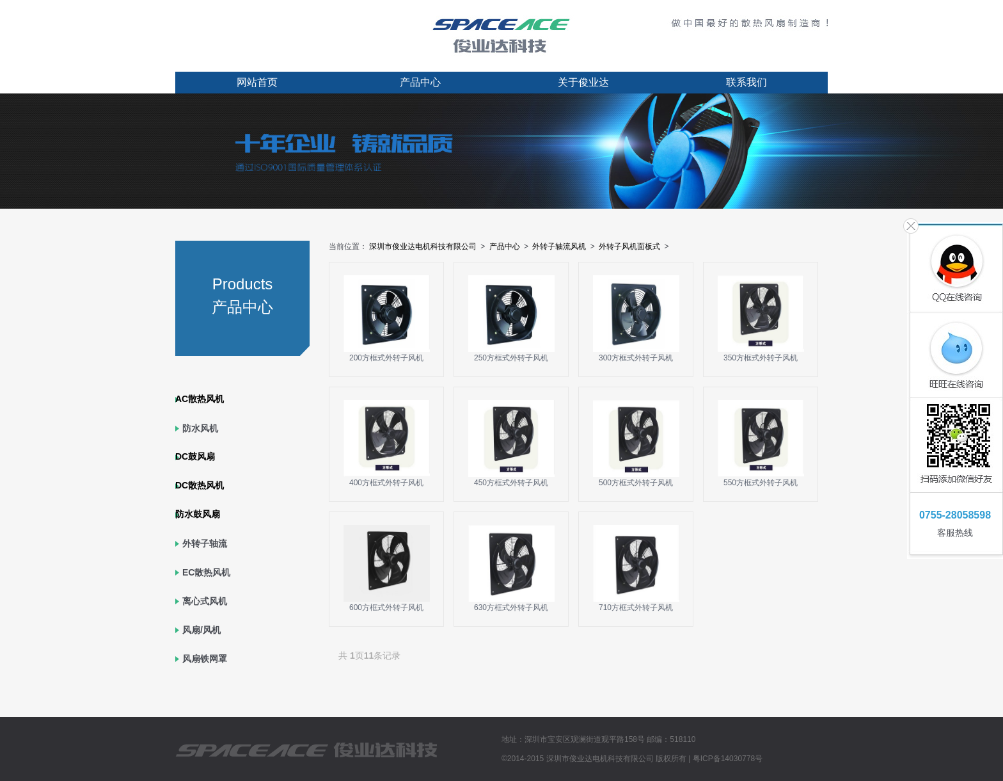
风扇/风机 (201, 630)
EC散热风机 (206, 572)
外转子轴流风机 (559, 246)
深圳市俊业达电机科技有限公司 (423, 246)
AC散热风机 (199, 399)
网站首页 (257, 82)
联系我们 (746, 82)
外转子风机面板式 (629, 246)
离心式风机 (204, 601)
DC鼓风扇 (195, 456)
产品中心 (420, 82)
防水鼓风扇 (197, 514)
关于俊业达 (583, 82)
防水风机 (200, 428)
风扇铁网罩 (204, 659)
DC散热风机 (199, 485)
